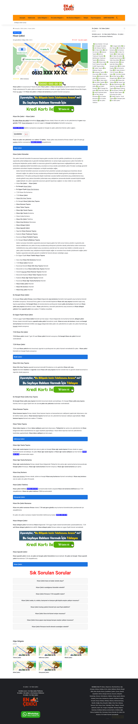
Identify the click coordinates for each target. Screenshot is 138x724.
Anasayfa (22, 18)
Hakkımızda (31, 18)
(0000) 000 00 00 (50, 84)
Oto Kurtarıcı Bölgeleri (73, 18)
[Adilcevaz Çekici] (50, 651)
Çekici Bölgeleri (42, 18)
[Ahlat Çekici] (24, 666)
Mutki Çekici (18, 357)
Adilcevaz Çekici (19, 439)
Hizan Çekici (18, 564)
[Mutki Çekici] (76, 651)
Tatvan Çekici (17, 657)
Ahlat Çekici (18, 148)
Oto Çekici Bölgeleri (57, 18)
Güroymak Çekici (19, 497)
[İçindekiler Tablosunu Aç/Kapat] (25, 134)
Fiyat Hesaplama (96, 18)
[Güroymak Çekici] (50, 666)
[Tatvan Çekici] (24, 651)
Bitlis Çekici (24, 28)
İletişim (86, 18)
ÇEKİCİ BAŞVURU (109, 18)
